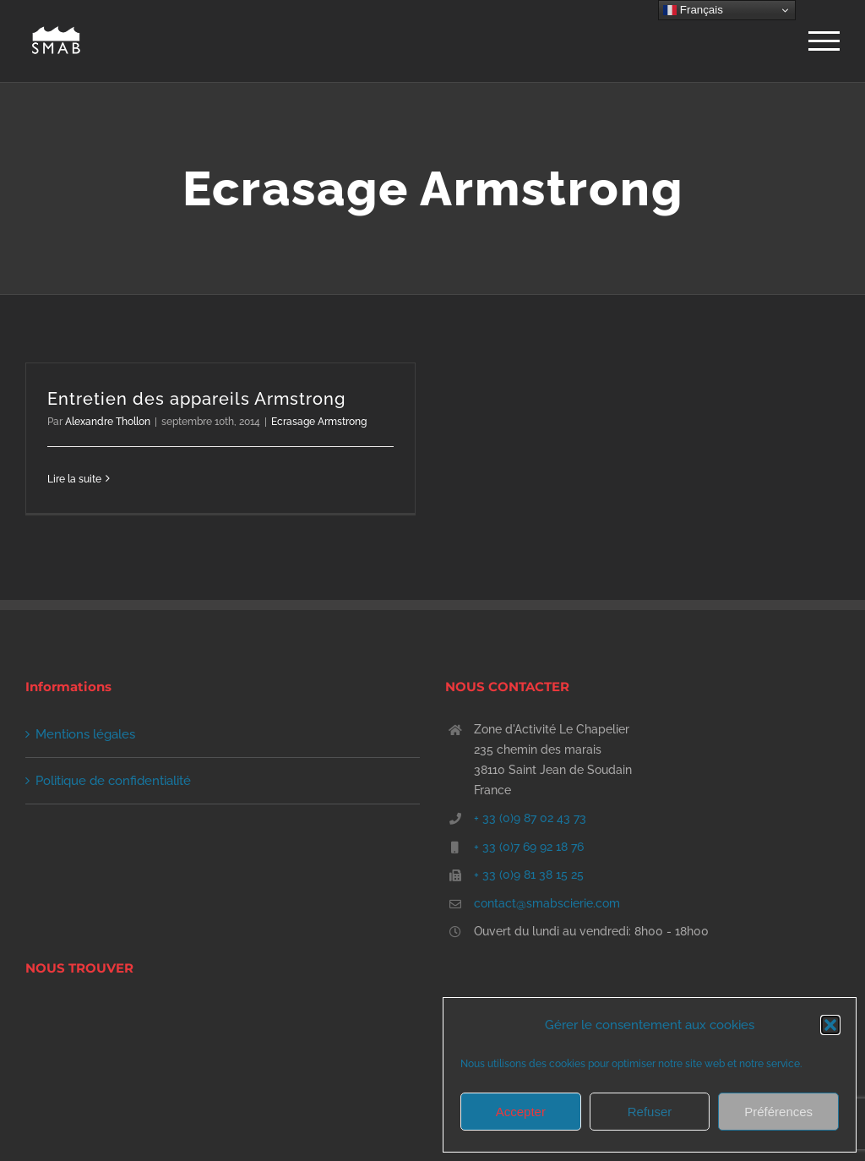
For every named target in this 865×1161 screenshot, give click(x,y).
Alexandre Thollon (107, 422)
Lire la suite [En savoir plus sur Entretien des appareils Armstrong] (74, 479)
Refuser (650, 1111)
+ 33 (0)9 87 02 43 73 (530, 818)
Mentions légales (85, 734)
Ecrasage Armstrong (319, 422)
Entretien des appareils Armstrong (196, 399)
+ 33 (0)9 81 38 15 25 (529, 874)
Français (693, 10)
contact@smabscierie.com (547, 903)
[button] (830, 1025)
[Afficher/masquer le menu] (824, 41)
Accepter (521, 1111)
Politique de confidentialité (113, 780)
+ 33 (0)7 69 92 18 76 (529, 846)
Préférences (778, 1111)
